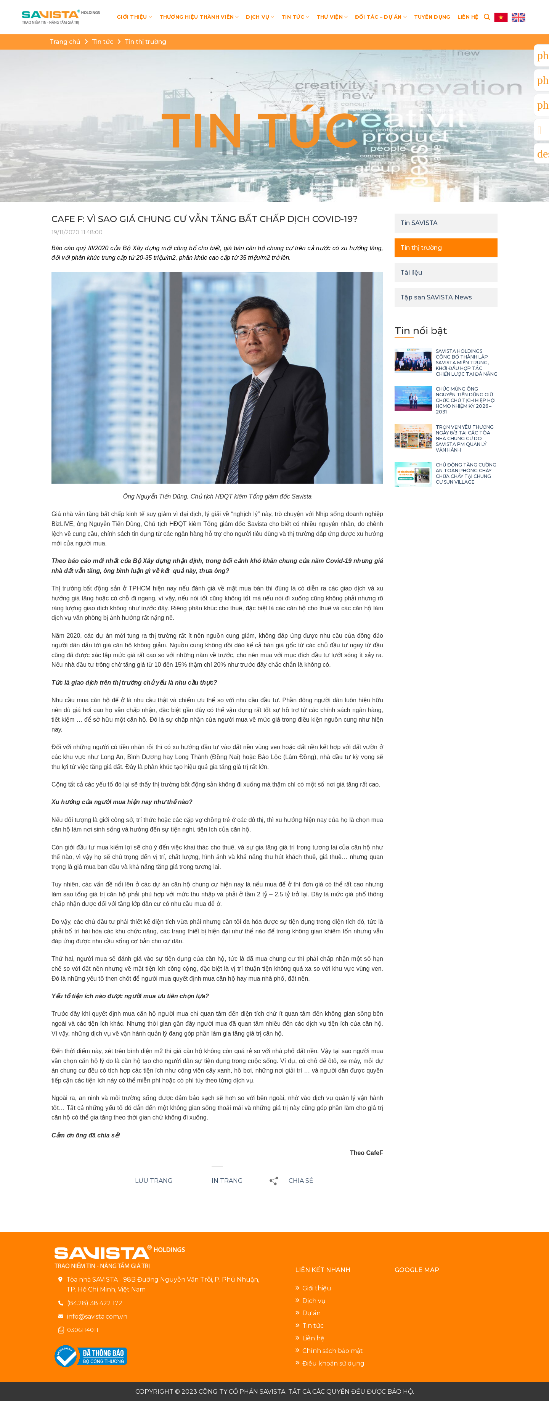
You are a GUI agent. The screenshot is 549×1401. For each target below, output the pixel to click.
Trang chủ (65, 41)
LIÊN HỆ (468, 17)
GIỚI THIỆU (134, 17)
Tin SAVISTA (419, 223)
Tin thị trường (145, 41)
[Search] (487, 17)
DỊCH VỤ (260, 17)
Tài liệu (411, 272)
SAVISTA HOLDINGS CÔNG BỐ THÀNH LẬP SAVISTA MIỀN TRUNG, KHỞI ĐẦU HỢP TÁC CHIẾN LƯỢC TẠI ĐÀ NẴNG (467, 362)
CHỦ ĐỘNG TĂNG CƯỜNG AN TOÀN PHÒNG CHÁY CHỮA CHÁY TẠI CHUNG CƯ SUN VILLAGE (466, 473)
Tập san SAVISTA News (436, 297)
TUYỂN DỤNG (432, 17)
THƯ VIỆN (332, 17)
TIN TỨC (295, 17)
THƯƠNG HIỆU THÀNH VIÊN (199, 17)
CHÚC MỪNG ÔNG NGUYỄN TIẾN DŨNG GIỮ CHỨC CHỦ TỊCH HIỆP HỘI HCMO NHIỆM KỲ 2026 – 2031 (466, 400)
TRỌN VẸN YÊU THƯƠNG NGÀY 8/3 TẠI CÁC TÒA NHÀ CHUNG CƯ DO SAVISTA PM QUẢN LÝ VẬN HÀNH (465, 438)
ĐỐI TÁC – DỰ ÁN (381, 17)
